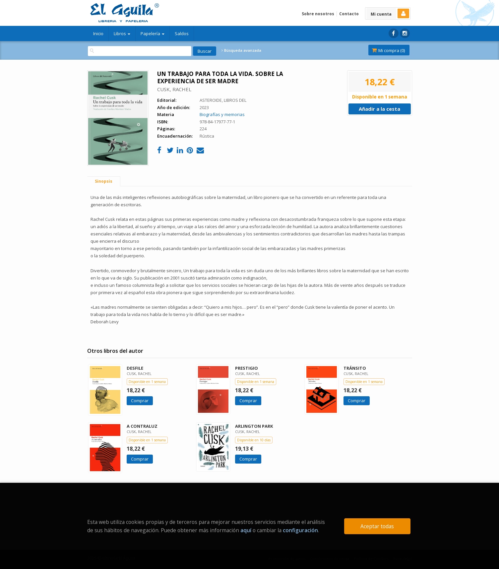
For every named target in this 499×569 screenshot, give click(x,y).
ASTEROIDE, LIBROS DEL (223, 100)
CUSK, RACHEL (174, 89)
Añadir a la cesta (379, 108)
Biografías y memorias (222, 114)
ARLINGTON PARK (254, 426)
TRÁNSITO (354, 368)
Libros (122, 33)
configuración (300, 530)
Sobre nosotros (318, 14)
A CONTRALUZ (142, 426)
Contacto (349, 14)
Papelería (152, 33)
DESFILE (135, 368)
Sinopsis (103, 181)
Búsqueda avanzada (241, 50)
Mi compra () (388, 50)
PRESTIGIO (246, 368)
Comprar (140, 401)
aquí (245, 530)
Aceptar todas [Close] (377, 526)
